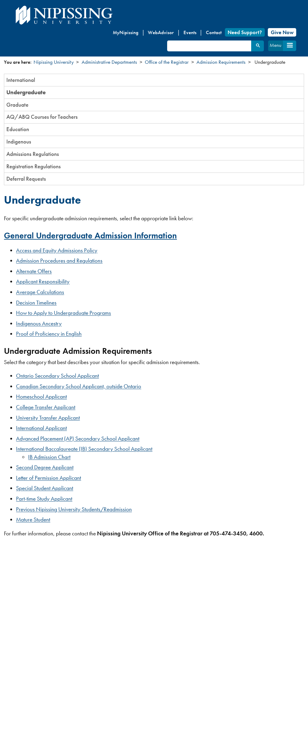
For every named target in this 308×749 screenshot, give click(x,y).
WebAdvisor (161, 32)
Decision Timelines (36, 302)
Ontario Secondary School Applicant (57, 375)
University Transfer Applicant (48, 417)
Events (189, 32)
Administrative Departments (109, 62)
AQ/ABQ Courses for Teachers (42, 117)
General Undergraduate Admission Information (90, 235)
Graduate (17, 104)
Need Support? (245, 32)
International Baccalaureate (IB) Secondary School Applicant (84, 449)
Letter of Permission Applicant (48, 478)
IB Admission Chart (49, 457)
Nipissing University (54, 62)
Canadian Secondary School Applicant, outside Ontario (78, 386)
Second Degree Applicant (44, 467)
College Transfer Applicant (45, 407)
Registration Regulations (33, 166)
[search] (208, 46)
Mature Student (33, 519)
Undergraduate (26, 92)
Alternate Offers (34, 271)
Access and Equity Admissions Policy (56, 250)
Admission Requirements (220, 62)
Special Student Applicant (44, 488)
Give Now (282, 32)
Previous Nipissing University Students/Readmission (74, 509)
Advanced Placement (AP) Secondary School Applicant (77, 438)
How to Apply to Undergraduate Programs (63, 313)
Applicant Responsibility (43, 281)
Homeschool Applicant (41, 396)
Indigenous (18, 141)
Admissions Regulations (32, 154)
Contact (214, 32)
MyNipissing (125, 32)
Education (17, 129)
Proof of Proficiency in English (49, 333)
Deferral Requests (26, 178)
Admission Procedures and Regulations (59, 260)
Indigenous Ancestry (39, 323)
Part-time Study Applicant (44, 498)
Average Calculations (40, 292)
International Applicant (41, 428)
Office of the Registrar (167, 62)
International (20, 80)
